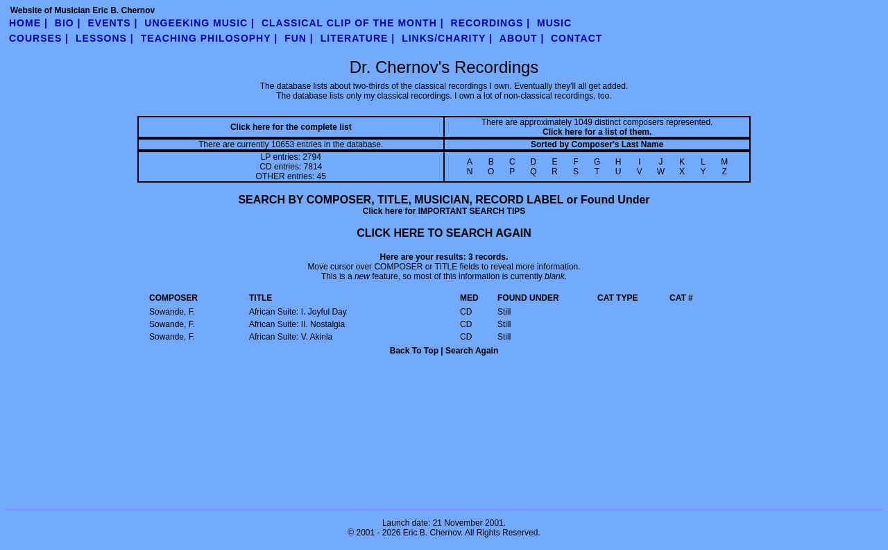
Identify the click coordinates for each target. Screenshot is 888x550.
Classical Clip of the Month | (353, 22)
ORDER (361, 385)
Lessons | (105, 38)
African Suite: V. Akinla (290, 337)
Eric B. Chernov (432, 533)
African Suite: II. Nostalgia (297, 324)
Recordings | (491, 22)
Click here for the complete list (291, 127)
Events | (113, 22)
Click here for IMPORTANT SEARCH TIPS (444, 211)
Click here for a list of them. (597, 132)
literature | (358, 38)
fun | (299, 38)
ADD (580, 385)
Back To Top (414, 351)
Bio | (68, 22)
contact (576, 38)
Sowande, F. (172, 312)
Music (554, 22)
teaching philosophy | (209, 38)
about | (522, 38)
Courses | (39, 38)
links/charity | (447, 38)
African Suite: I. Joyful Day (298, 312)
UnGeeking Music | (199, 22)
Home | (28, 22)
